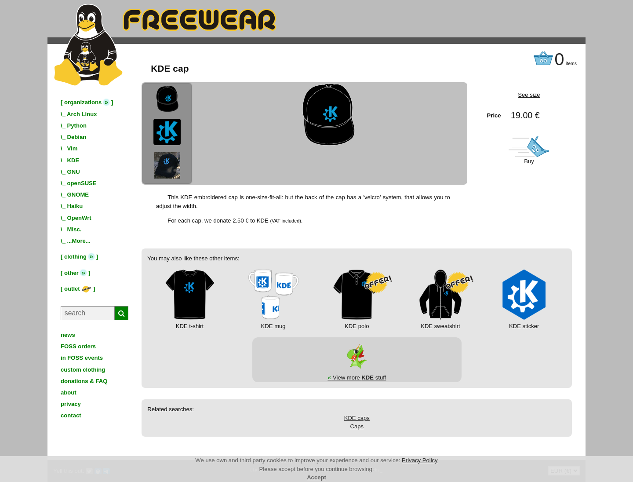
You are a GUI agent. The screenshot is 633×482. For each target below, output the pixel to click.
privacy (71, 404)
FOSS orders (78, 346)
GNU (73, 171)
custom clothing (83, 369)
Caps (357, 426)
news (68, 335)
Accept (316, 477)
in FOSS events (82, 357)
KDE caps (357, 418)
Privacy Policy (420, 460)
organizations (83, 102)
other (71, 273)
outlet (77, 288)
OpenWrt (79, 218)
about (68, 392)
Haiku (75, 206)
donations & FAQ (84, 381)
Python (77, 125)
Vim (72, 148)
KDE (73, 160)
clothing (75, 256)
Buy (529, 161)
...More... (79, 240)
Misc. (74, 229)
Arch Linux (82, 114)
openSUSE (82, 183)
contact (71, 415)
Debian (77, 137)
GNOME (78, 194)
